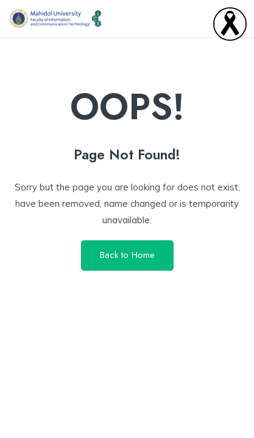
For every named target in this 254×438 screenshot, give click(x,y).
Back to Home (127, 255)
